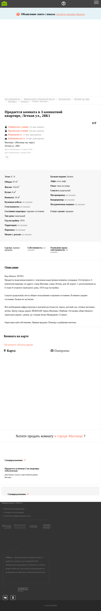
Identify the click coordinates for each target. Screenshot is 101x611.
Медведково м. (15, 135)
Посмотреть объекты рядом (18, 345)
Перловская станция (18, 131)
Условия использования (14, 512)
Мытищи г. (10, 143)
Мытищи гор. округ (25, 143)
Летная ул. (9, 146)
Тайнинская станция (18, 127)
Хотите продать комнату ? (50, 436)
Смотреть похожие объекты (70, 14)
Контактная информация (14, 509)
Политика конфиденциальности (17, 516)
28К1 (17, 146)
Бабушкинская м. (16, 139)
